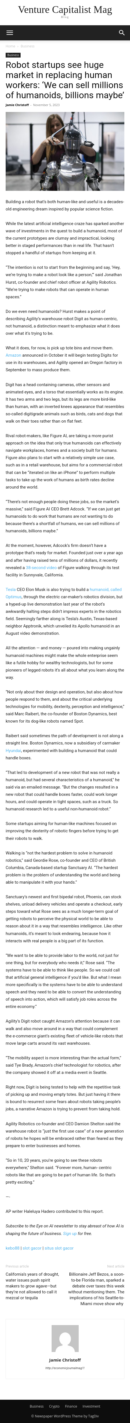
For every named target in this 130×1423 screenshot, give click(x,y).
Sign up (70, 1233)
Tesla (11, 589)
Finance (71, 1406)
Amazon (13, 355)
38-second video (41, 567)
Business (27, 46)
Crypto (54, 1406)
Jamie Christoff (17, 105)
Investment (91, 1406)
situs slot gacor (59, 1248)
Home (10, 46)
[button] (10, 32)
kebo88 (12, 1248)
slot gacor (32, 1248)
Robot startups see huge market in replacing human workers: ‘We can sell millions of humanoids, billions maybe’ (65, 79)
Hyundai (13, 750)
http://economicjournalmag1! (64, 1368)
